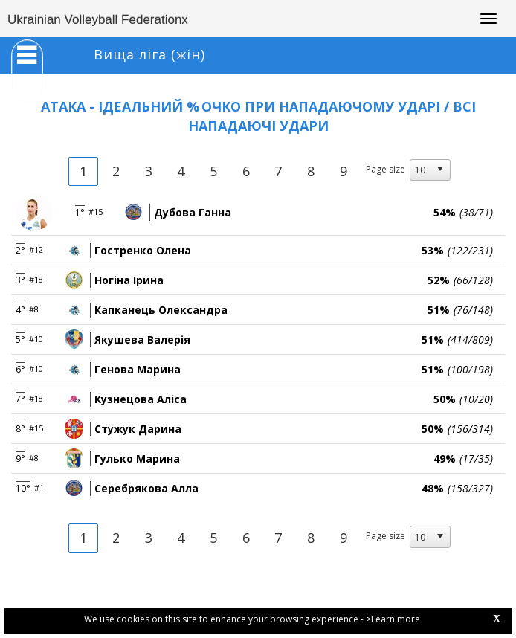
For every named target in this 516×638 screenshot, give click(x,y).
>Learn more (393, 619)
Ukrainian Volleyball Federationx (97, 20)
